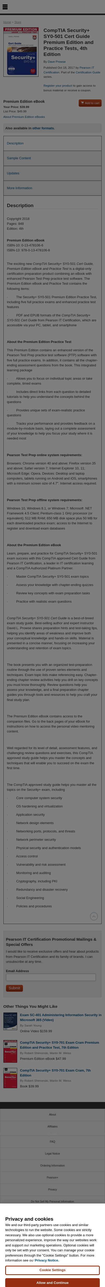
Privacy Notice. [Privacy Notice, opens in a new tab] (47, 1265)
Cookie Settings (52, 1275)
